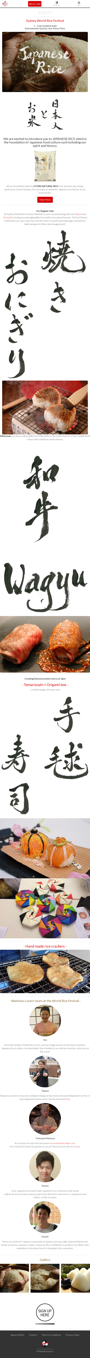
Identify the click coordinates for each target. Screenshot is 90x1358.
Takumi (78, 214)
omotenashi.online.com (63, 1143)
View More (45, 199)
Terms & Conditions (51, 1334)
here (68, 1099)
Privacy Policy (72, 1334)
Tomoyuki (7, 217)
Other (79, 3)
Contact (33, 1334)
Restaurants (57, 3)
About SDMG (17, 1334)
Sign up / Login (35, 4)
